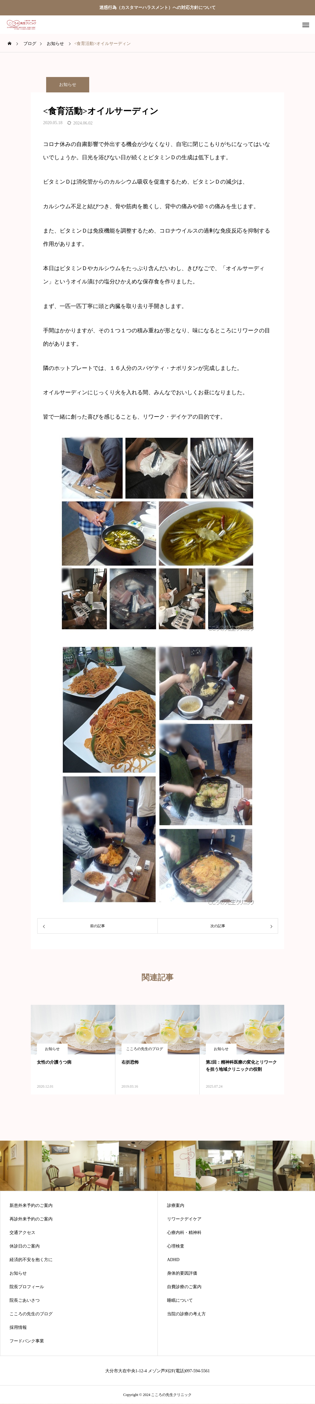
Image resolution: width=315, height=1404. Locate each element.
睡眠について (180, 1300)
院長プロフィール (27, 1287)
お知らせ (67, 84)
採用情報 (18, 1327)
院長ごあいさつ (25, 1300)
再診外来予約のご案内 (31, 1219)
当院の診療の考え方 (186, 1314)
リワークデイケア (184, 1219)
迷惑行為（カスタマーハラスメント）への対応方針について (157, 7)
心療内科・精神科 (184, 1233)
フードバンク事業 (27, 1341)
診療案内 (175, 1205)
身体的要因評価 (182, 1273)
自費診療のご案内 (184, 1287)
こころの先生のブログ (144, 1049)
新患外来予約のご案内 (31, 1205)
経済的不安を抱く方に (31, 1260)
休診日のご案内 (25, 1246)
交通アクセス (22, 1233)
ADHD (173, 1260)
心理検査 (175, 1246)
